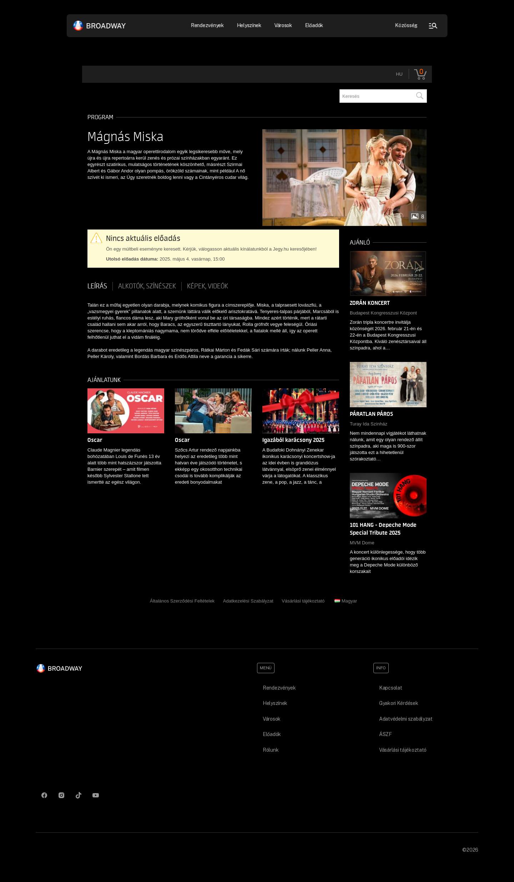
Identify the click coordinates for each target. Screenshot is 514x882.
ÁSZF (385, 734)
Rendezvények (207, 25)
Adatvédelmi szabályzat (406, 719)
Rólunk (270, 750)
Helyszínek (249, 25)
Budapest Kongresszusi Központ (383, 313)
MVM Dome (362, 542)
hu (399, 74)
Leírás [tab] (97, 286)
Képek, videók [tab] (207, 286)
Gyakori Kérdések (398, 703)
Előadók (314, 25)
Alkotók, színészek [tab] (147, 286)
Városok (283, 25)
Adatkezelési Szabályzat (248, 601)
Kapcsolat (390, 688)
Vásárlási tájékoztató (303, 601)
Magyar (345, 601)
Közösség (406, 25)
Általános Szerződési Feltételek (182, 601)
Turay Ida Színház (368, 424)
